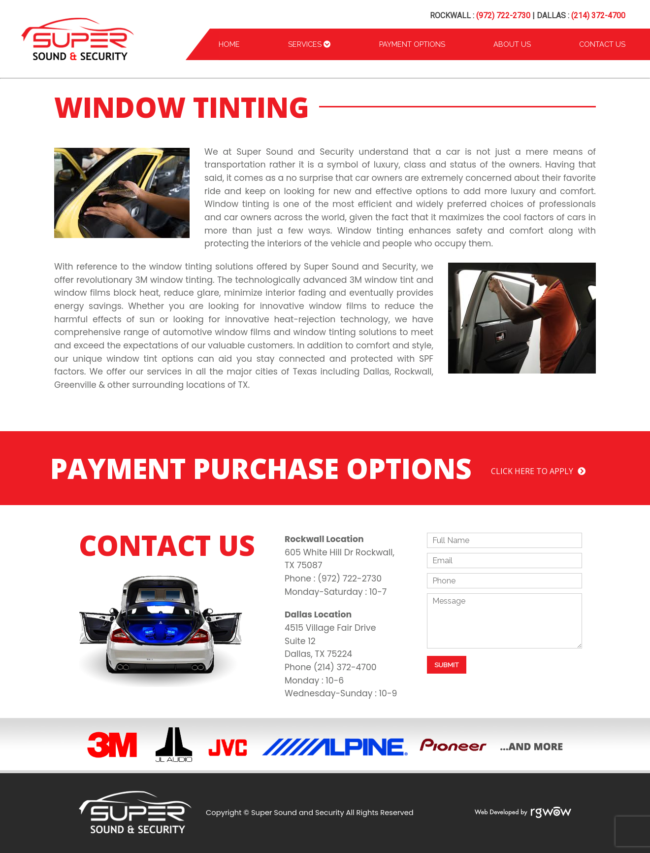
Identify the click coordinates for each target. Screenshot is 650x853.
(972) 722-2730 (503, 15)
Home (229, 44)
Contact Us (602, 44)
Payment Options (412, 44)
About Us (512, 44)
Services (309, 44)
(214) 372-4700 (598, 15)
